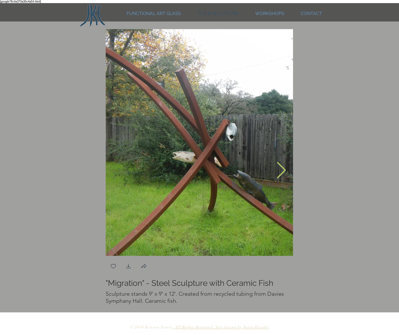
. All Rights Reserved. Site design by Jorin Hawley (220, 327)
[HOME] (94, 13)
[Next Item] (281, 171)
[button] (128, 267)
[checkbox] (113, 267)
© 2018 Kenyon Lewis (151, 327)
